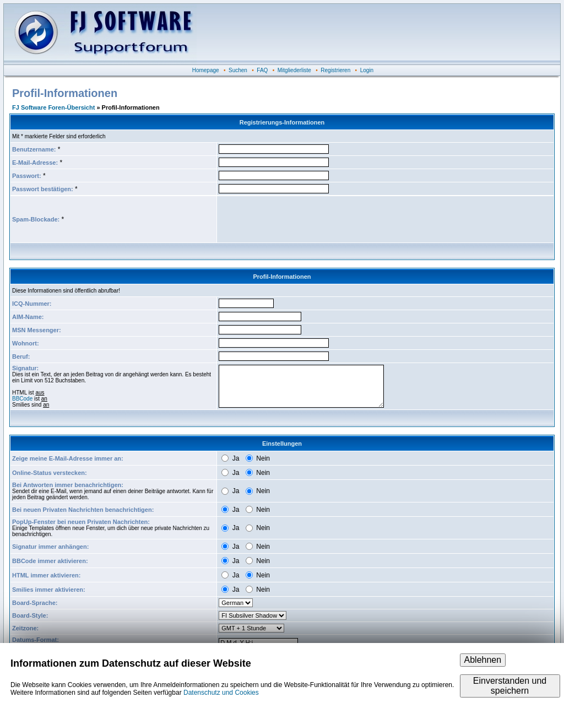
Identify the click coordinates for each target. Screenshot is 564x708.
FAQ (262, 70)
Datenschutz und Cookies (221, 692)
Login (366, 70)
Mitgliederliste (294, 70)
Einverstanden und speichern (509, 685)
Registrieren (335, 70)
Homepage (205, 70)
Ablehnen (483, 659)
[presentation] (302, 219)
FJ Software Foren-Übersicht (53, 107)
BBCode (22, 399)
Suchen (238, 70)
